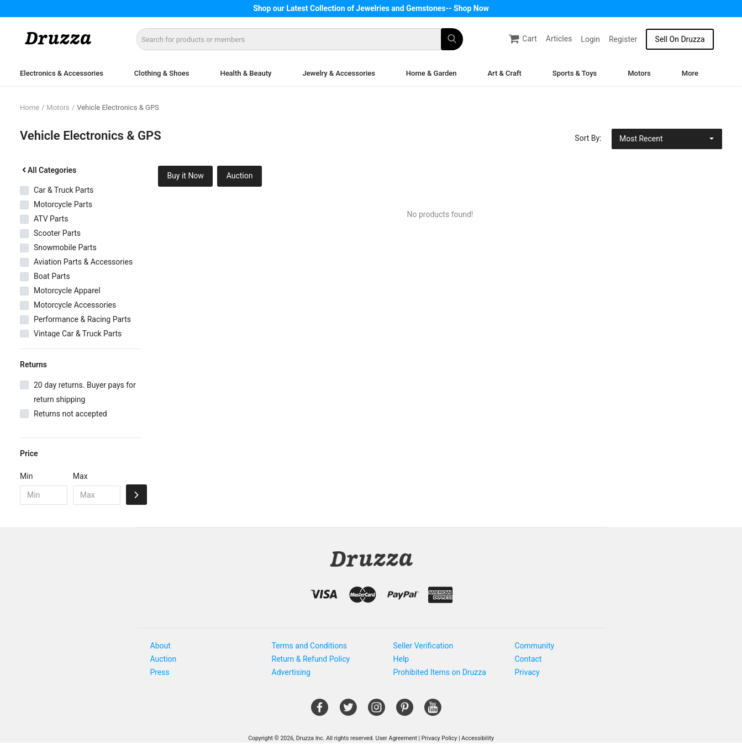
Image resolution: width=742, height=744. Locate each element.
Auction (240, 175)
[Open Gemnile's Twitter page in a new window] (348, 711)
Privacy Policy (439, 738)
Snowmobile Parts (65, 247)
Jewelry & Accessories (338, 73)
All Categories (48, 170)
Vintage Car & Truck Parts (78, 333)
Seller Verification (423, 645)
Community (535, 645)
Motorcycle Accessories (75, 304)
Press (160, 672)
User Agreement (396, 738)
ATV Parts (51, 218)
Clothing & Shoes (162, 73)
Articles (559, 38)
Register (623, 39)
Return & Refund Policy (311, 659)
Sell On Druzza (680, 39)
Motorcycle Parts (63, 204)
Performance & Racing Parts (82, 319)
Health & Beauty (245, 73)
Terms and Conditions (310, 645)
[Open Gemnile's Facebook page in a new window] (319, 711)
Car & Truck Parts (63, 190)
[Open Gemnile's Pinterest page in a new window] (404, 711)
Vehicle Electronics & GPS (118, 107)
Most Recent (641, 138)
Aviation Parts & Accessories (83, 261)
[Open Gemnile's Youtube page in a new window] (432, 711)
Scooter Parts (57, 233)
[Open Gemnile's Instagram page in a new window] (376, 711)
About (160, 645)
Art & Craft (504, 73)
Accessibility (477, 738)
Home (29, 107)
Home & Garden (431, 73)
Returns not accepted (70, 413)
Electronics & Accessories (61, 73)
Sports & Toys (574, 73)
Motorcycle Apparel (67, 290)
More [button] (690, 73)
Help (401, 659)
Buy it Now (185, 175)
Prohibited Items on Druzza (439, 672)
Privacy (527, 672)
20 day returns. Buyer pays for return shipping (85, 392)
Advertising (291, 672)
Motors (639, 73)
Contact (528, 659)
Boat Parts (52, 276)
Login (590, 39)
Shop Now (471, 8)
